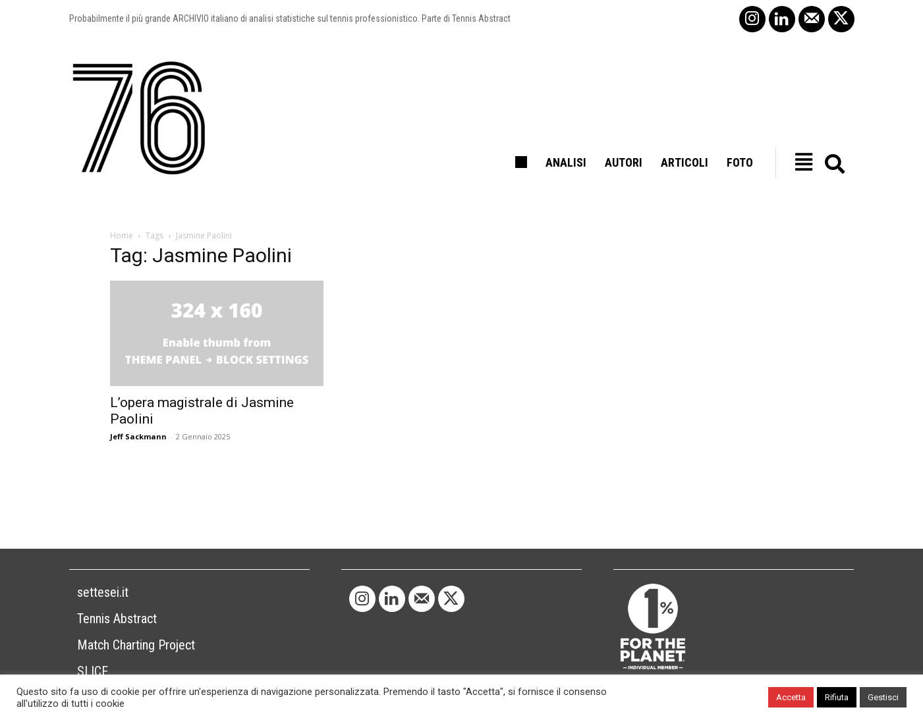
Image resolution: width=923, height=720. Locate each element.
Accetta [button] (791, 697)
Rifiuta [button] (837, 697)
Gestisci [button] (883, 697)
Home (121, 235)
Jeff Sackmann (138, 436)
